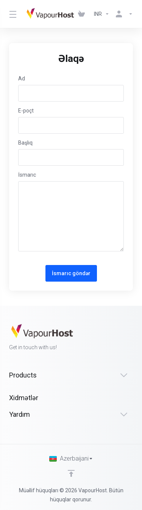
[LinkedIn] (133, 338)
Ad (21, 78)
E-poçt (26, 111)
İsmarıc (27, 175)
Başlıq (25, 143)
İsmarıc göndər (71, 273)
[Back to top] (71, 473)
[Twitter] (121, 338)
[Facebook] (109, 338)
